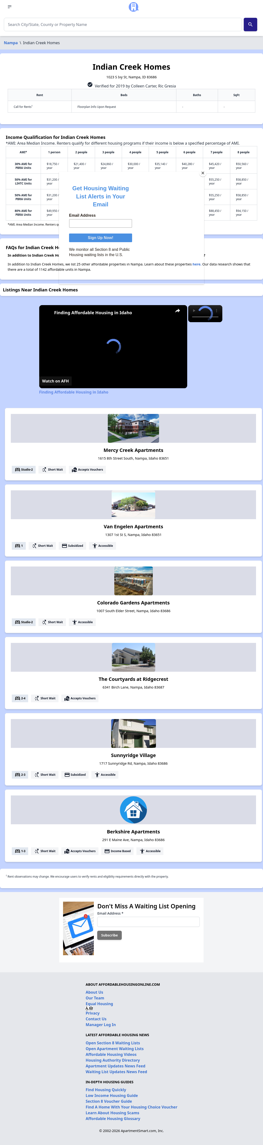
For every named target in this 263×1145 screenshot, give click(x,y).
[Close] (202, 173)
